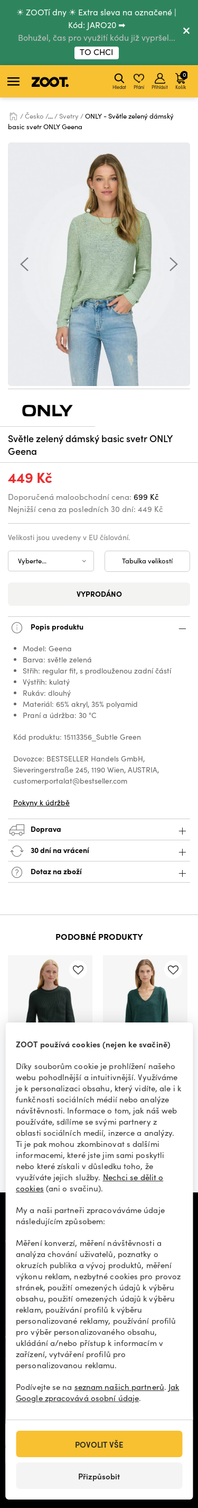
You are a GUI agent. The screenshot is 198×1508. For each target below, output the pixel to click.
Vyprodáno (99, 593)
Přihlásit (160, 81)
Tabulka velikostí (147, 561)
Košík (181, 80)
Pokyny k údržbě (41, 802)
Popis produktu (99, 627)
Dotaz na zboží (99, 872)
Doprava (99, 830)
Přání (139, 81)
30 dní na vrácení (99, 851)
